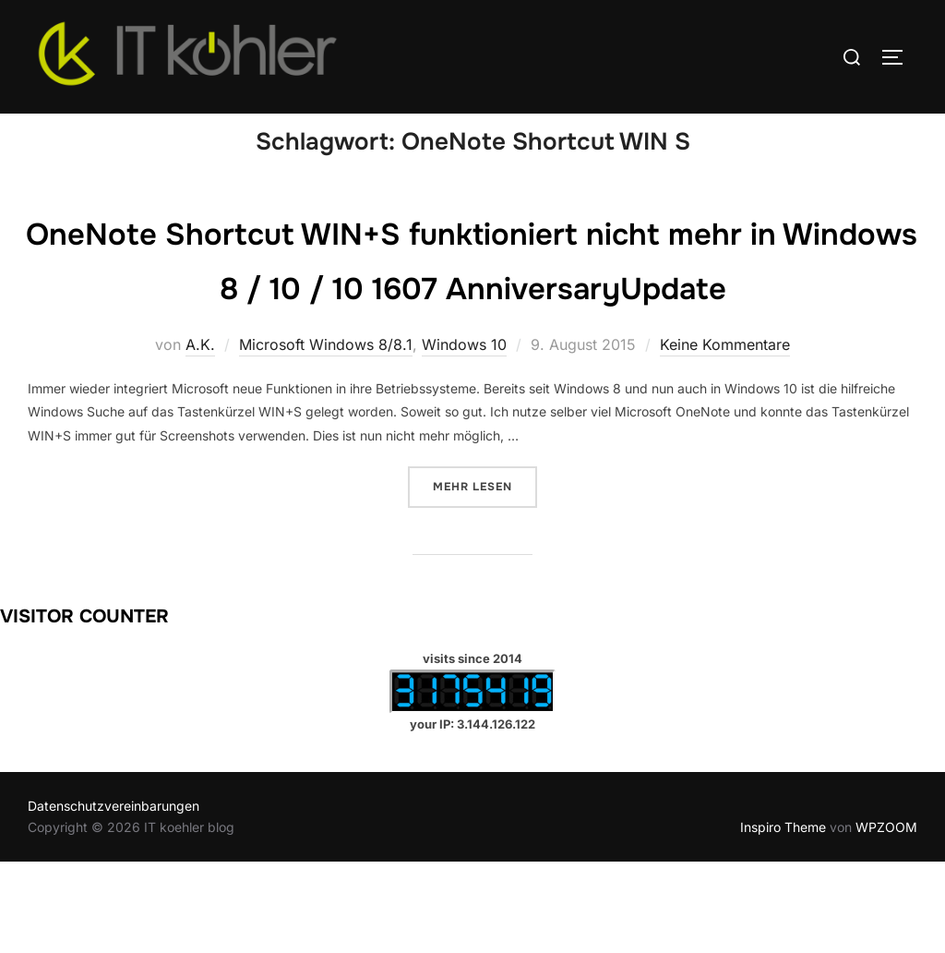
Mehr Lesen (485, 576)
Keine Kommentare (725, 436)
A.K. (200, 436)
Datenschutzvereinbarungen (113, 897)
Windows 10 (464, 436)
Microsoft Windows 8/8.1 (326, 436)
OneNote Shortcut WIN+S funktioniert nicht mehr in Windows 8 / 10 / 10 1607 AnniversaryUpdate (472, 323)
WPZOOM (886, 917)
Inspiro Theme (783, 917)
